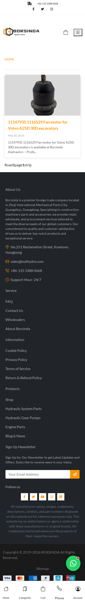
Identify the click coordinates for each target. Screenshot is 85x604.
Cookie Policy (16, 350)
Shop (9, 399)
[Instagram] (51, 496)
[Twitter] (33, 496)
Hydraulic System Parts (23, 408)
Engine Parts (15, 427)
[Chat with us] (73, 563)
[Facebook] (24, 496)
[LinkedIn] (60, 496)
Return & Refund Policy (23, 377)
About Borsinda (17, 328)
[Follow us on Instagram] (51, 9)
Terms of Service (17, 368)
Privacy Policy (16, 359)
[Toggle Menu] (78, 32)
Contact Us (14, 310)
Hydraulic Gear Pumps (23, 417)
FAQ (9, 301)
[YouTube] (42, 496)
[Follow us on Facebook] (33, 9)
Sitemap (42, 568)
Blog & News (15, 436)
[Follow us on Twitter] (42, 9)
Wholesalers (15, 319)
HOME (9, 59)
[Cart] (65, 32)
